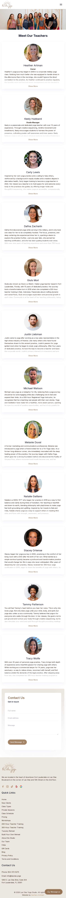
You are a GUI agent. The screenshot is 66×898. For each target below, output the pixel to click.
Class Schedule (8, 813)
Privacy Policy (7, 855)
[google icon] (21, 786)
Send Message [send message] (17, 742)
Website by (33, 895)
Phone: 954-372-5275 (10, 872)
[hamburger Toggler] (63, 4)
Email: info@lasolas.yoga (11, 876)
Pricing (4, 817)
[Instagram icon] (7, 786)
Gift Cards (5, 848)
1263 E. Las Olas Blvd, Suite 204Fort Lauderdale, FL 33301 (14, 881)
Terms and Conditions (10, 859)
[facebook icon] (3, 786)
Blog (3, 852)
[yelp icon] (16, 786)
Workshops (6, 820)
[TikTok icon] (12, 786)
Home (4, 799)
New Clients (6, 803)
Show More (33, 86)
